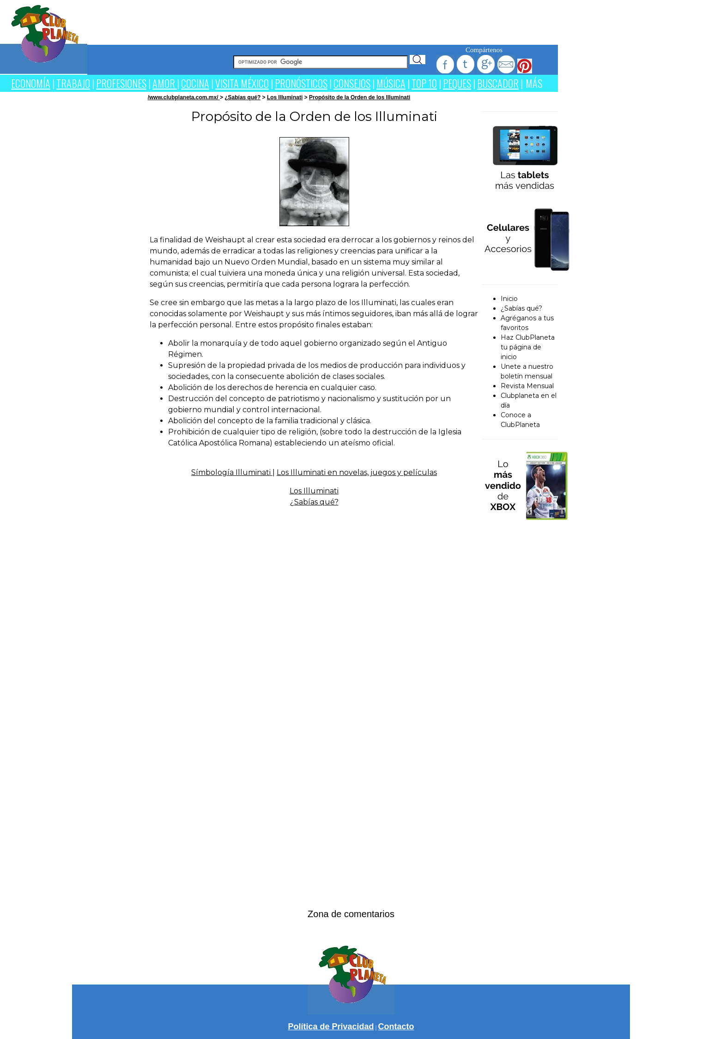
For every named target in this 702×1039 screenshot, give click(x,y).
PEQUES (457, 83)
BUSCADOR (498, 83)
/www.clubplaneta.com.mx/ (184, 97)
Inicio (509, 298)
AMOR (164, 83)
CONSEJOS (351, 83)
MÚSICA (390, 83)
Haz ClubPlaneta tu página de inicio (528, 347)
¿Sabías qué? (242, 97)
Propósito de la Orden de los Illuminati (359, 97)
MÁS (534, 83)
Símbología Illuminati (231, 472)
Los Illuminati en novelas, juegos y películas (357, 472)
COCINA (195, 83)
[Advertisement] (323, 21)
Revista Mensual (527, 386)
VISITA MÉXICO (242, 83)
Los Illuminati (285, 97)
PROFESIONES (121, 83)
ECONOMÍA (30, 83)
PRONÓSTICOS (301, 83)
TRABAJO (73, 83)
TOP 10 (424, 83)
